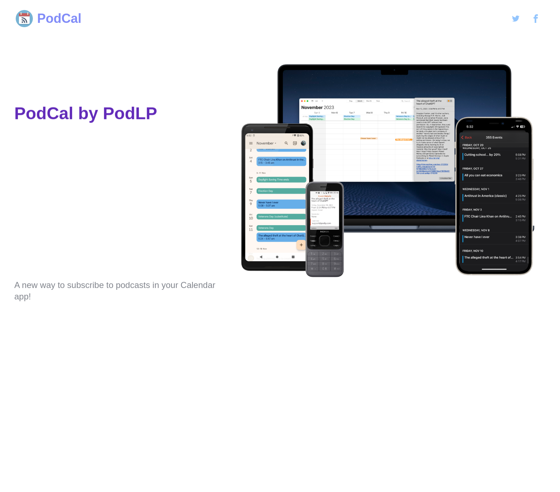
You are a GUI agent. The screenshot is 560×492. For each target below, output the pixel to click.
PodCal (47, 18)
